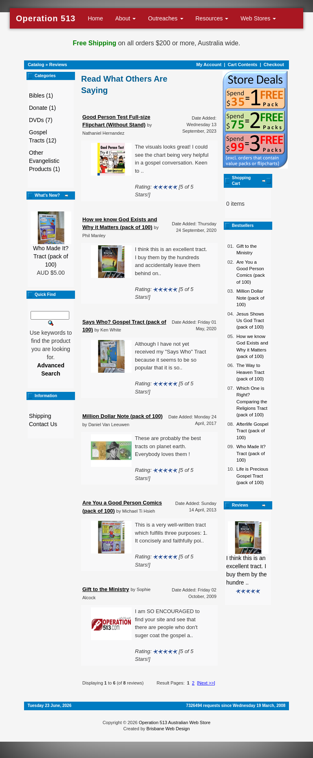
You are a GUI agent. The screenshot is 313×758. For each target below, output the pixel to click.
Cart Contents (243, 64)
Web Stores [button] (258, 18)
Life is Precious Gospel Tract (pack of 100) (252, 476)
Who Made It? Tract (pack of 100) (50, 256)
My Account (208, 64)
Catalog (36, 64)
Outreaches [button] (165, 18)
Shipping (40, 416)
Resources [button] (212, 18)
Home (95, 18)
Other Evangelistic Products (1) (44, 160)
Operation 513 (45, 18)
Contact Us (43, 424)
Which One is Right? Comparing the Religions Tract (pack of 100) (251, 402)
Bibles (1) (41, 95)
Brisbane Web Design (168, 728)
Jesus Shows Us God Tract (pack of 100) (250, 320)
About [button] (125, 18)
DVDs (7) (41, 120)
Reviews (58, 64)
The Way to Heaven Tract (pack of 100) (250, 372)
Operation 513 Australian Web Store (174, 722)
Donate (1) (42, 107)
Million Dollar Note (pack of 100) (250, 298)
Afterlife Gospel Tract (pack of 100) (252, 431)
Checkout (274, 64)
